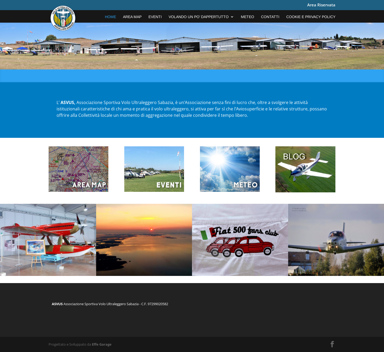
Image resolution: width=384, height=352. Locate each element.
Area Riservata (321, 5)
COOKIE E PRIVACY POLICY (310, 17)
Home (110, 17)
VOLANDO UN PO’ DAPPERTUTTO (199, 17)
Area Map (132, 17)
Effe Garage (102, 344)
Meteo (247, 17)
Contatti (270, 17)
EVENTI (155, 17)
